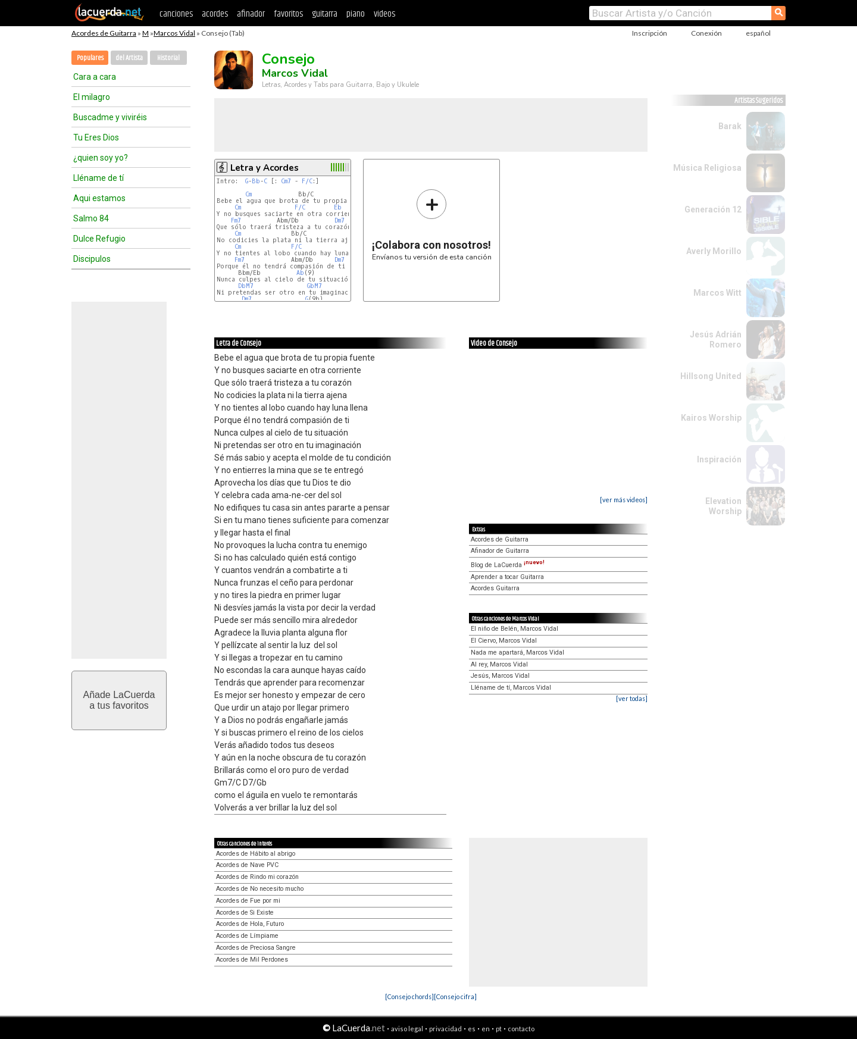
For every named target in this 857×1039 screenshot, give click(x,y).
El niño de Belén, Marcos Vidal (514, 629)
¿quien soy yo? (100, 157)
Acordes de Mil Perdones (252, 959)
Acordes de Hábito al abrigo (255, 854)
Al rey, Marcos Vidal (499, 664)
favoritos (288, 14)
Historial (168, 58)
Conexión (706, 33)
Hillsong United (711, 376)
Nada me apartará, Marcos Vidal (517, 652)
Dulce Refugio (99, 238)
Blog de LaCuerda (508, 565)
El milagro (91, 97)
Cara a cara (94, 77)
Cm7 (286, 181)
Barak (730, 126)
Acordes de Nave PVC (247, 865)
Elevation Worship (723, 506)
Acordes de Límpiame (247, 936)
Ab (300, 273)
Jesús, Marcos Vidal (500, 676)
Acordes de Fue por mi (248, 901)
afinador (251, 14)
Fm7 (236, 220)
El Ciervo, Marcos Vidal (504, 640)
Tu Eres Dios (96, 137)
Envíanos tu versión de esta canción (432, 224)
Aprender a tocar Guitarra (507, 577)
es (472, 1028)
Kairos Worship (711, 418)
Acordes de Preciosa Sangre (256, 948)
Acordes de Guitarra (103, 33)
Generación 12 (713, 209)
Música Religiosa (707, 168)
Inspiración (719, 459)
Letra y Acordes (264, 168)
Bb (256, 181)
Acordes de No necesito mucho (260, 889)
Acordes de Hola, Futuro (250, 924)
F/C (307, 181)
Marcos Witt (717, 293)
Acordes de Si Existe (245, 912)
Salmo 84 (91, 218)
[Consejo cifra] (455, 996)
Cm (248, 194)
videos (384, 14)
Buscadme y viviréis (110, 117)
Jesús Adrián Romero (716, 339)
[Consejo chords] (409, 996)
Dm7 (339, 220)
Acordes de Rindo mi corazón (257, 877)
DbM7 (246, 286)
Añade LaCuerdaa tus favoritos (119, 700)
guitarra (324, 14)
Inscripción (649, 33)
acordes (215, 14)
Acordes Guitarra (495, 588)
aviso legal (407, 1028)
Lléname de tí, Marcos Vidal (511, 687)
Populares (90, 58)
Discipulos (92, 259)
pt (499, 1028)
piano (355, 14)
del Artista (129, 58)
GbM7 (314, 286)
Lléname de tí (98, 178)
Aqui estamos (99, 198)
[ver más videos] (624, 499)
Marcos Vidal (174, 33)
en (485, 1028)
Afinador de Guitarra (500, 551)
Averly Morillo (714, 251)
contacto (521, 1028)
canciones (176, 14)
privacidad (445, 1028)
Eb (338, 207)
